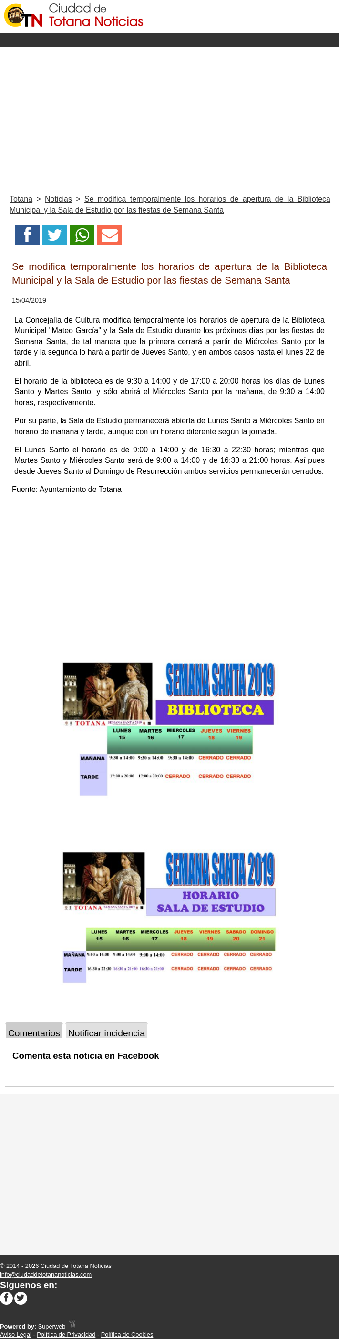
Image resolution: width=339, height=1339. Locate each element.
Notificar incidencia (106, 1033)
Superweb (52, 1326)
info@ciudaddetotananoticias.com (46, 1274)
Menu (169, 40)
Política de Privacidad (66, 1334)
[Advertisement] (169, 118)
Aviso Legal (15, 1334)
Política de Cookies (127, 1334)
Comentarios (34, 1033)
